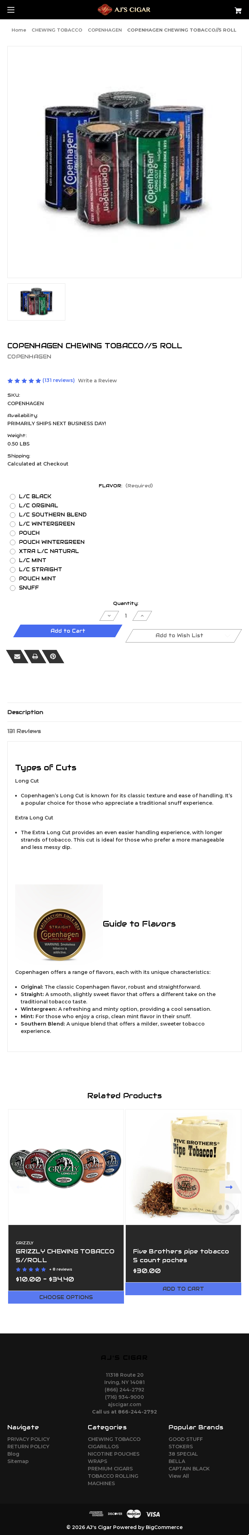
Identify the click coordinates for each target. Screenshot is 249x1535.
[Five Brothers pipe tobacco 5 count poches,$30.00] (183, 1167)
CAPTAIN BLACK (189, 1468)
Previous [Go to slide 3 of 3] (18, 1186)
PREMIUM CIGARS (110, 1468)
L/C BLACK (35, 496)
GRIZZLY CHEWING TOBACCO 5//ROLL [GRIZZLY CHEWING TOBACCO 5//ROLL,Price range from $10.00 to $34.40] (65, 1255)
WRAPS (97, 1461)
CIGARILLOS (103, 1446)
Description (25, 712)
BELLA (177, 1461)
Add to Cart (183, 1289)
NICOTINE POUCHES (113, 1454)
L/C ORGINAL (38, 505)
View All (179, 1476)
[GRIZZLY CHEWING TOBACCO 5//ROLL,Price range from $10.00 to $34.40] (66, 1167)
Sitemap (18, 1461)
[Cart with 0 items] (218, 8)
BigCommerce (164, 1527)
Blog (13, 1454)
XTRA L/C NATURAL (49, 551)
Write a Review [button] (97, 380)
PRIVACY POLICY (28, 1439)
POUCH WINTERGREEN (52, 542)
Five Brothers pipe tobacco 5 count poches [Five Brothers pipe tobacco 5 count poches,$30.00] (181, 1255)
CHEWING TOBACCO (114, 1439)
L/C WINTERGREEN (47, 524)
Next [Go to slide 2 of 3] (230, 1186)
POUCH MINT (37, 578)
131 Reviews (24, 731)
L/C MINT (32, 560)
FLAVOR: (126, 486)
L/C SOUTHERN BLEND (53, 515)
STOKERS (181, 1446)
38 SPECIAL (183, 1454)
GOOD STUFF (186, 1439)
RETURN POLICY (28, 1446)
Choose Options (66, 1297)
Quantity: (125, 603)
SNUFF (29, 588)
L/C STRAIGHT (40, 569)
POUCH (29, 533)
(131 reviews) (59, 380)
